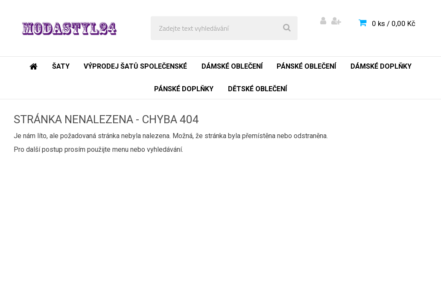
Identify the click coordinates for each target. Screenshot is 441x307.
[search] (287, 28)
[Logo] (69, 28)
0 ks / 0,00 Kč (393, 23)
